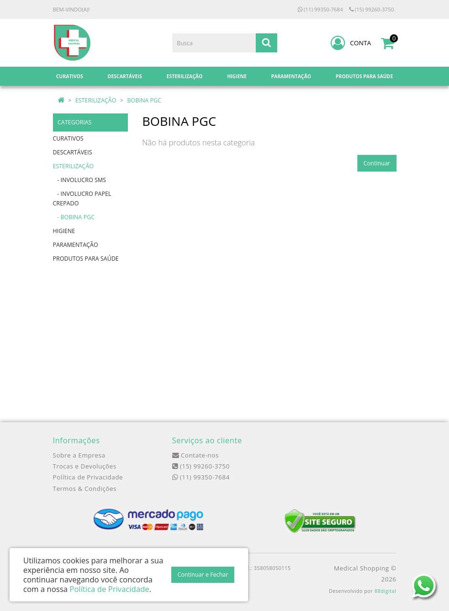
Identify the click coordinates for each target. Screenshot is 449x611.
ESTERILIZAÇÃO (95, 100)
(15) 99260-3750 (371, 9)
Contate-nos (195, 455)
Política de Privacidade (88, 477)
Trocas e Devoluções (84, 466)
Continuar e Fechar (203, 574)
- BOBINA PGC (74, 217)
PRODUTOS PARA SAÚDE (86, 259)
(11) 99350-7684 (320, 9)
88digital (386, 591)
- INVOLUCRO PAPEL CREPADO (82, 198)
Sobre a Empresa (79, 455)
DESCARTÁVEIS (72, 152)
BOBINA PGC (144, 100)
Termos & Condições (85, 488)
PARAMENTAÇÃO (75, 245)
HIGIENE (64, 231)
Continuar (377, 163)
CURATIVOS (68, 138)
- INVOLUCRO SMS (79, 180)
